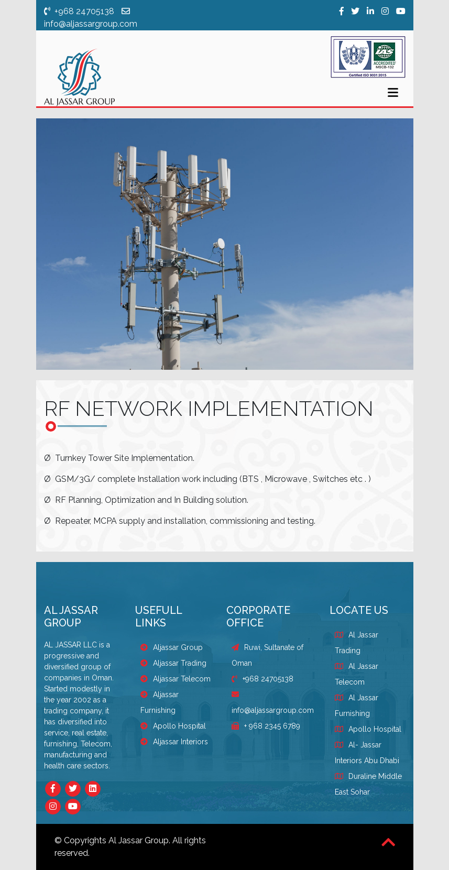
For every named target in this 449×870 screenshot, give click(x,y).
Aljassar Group (171, 647)
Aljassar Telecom (175, 679)
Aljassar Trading (173, 663)
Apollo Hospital (173, 726)
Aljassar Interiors (174, 741)
